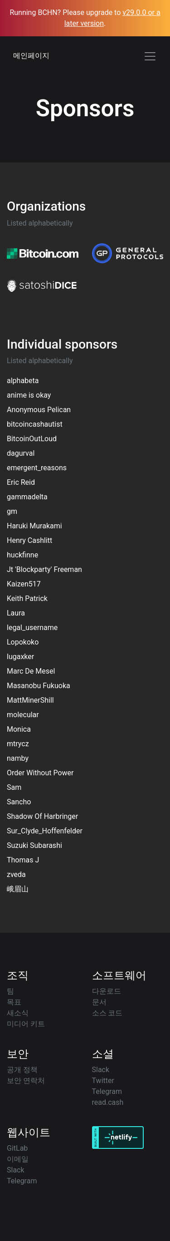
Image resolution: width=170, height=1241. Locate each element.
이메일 (18, 1159)
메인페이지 (31, 55)
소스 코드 (107, 1013)
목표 (14, 1002)
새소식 (18, 1013)
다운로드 (106, 991)
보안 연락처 (26, 1080)
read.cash (108, 1102)
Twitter (103, 1080)
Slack (101, 1069)
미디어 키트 (26, 1023)
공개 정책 (22, 1069)
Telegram (107, 1091)
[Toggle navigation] (150, 56)
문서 (99, 1002)
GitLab (17, 1148)
